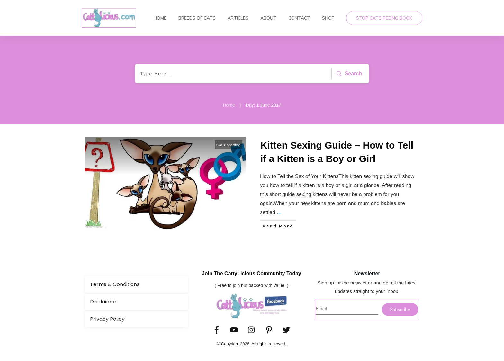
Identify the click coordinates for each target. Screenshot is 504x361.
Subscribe (400, 309)
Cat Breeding (228, 145)
